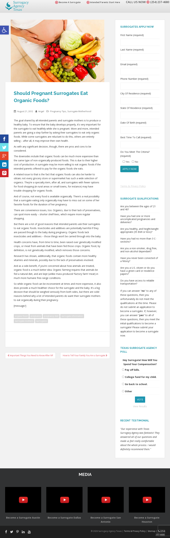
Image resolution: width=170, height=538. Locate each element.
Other (128, 391)
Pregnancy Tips (58, 111)
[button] (4, 30)
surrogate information (72, 316)
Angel (41, 111)
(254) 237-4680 (158, 2)
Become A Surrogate (66, 2)
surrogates (41, 321)
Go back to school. (136, 384)
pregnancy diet (51, 316)
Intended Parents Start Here (101, 2)
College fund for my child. (141, 377)
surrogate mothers (24, 321)
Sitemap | (153, 530)
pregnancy (36, 316)
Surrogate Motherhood (79, 111)
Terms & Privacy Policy (133, 186)
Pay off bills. (132, 369)
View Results (140, 406)
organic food (21, 316)
